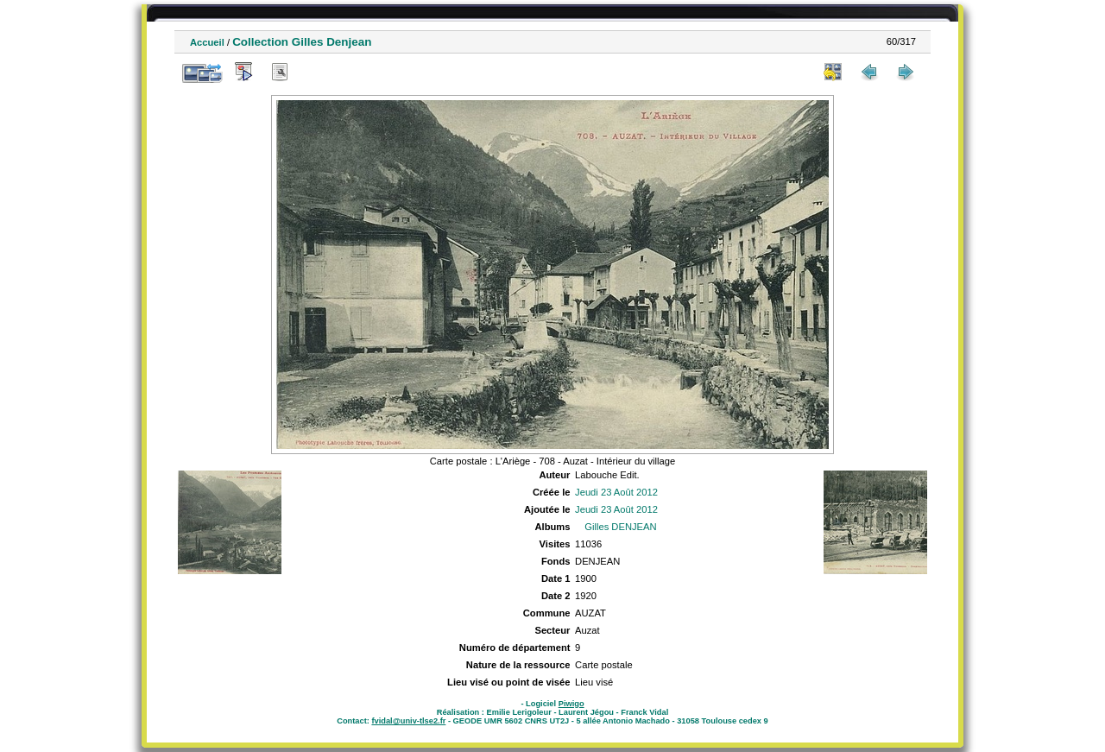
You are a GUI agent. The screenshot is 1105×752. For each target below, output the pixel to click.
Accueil (207, 42)
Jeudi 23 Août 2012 (616, 492)
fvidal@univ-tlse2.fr (408, 721)
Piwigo (571, 703)
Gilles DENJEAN (620, 526)
